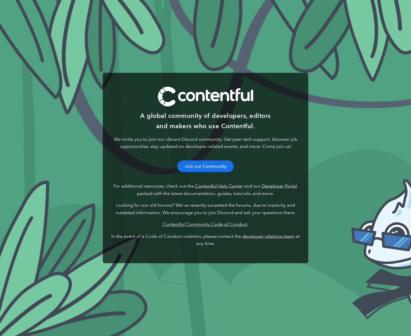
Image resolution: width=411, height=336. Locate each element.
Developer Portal (279, 186)
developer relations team (268, 236)
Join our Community (205, 166)
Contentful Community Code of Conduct (205, 224)
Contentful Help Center (219, 186)
